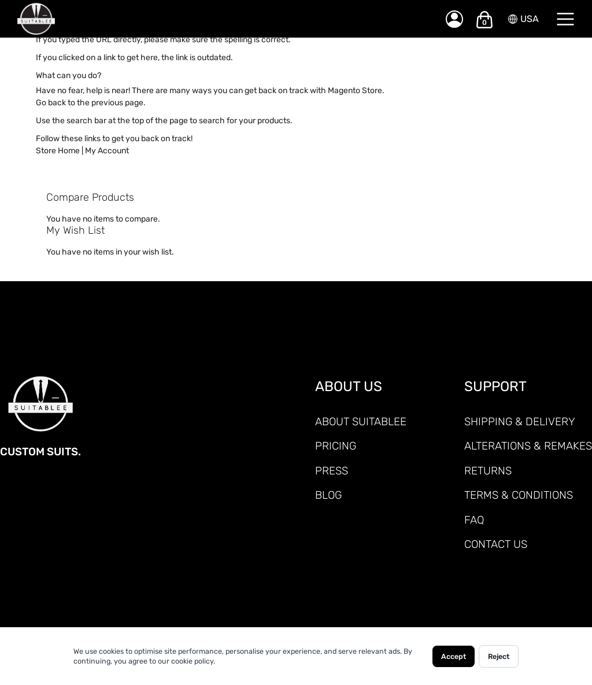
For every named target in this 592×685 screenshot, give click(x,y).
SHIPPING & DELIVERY (519, 421)
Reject (498, 656)
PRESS (331, 470)
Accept (453, 656)
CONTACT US (495, 544)
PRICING (335, 445)
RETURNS (488, 470)
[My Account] (454, 19)
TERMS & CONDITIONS (518, 495)
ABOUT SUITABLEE (360, 421)
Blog (328, 495)
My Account (107, 151)
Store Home (58, 151)
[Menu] (565, 19)
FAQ (474, 519)
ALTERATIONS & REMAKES (528, 445)
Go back (51, 103)
